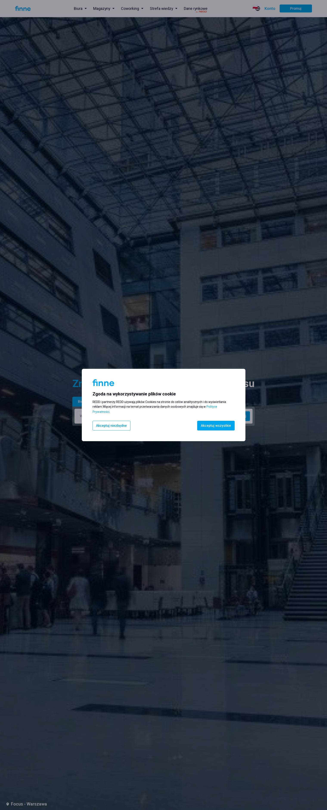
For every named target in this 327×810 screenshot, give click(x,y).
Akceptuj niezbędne (111, 426)
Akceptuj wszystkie (216, 426)
